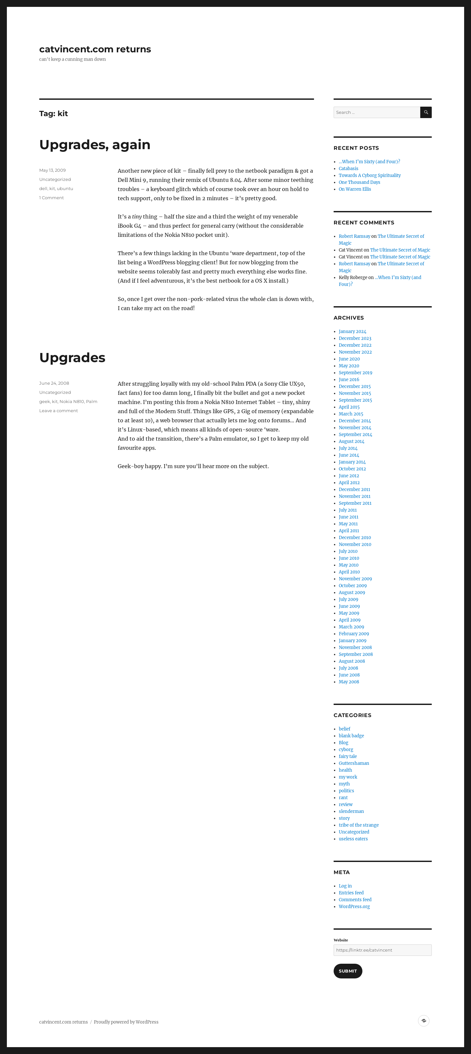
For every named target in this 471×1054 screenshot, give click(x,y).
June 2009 (349, 606)
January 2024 (352, 331)
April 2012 (349, 482)
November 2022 (355, 352)
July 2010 (348, 551)
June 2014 (349, 455)
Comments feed (355, 900)
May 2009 (349, 613)
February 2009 (354, 634)
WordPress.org (354, 906)
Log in (345, 886)
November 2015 (355, 393)
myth (344, 784)
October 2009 (353, 585)
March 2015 (351, 414)
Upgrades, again (95, 144)
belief (344, 729)
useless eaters (353, 839)
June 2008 (349, 675)
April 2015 (349, 407)
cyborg (346, 749)
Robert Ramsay (354, 236)
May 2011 (348, 524)
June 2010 (349, 558)
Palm (91, 401)
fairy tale (348, 756)
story (344, 818)
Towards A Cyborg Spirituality (370, 175)
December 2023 (355, 338)
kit (52, 188)
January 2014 (352, 462)
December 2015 (355, 386)
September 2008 (356, 654)
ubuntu (65, 188)
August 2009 (352, 592)
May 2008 (349, 682)
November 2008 (355, 647)
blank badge (351, 736)
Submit (348, 971)
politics (346, 791)
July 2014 (348, 448)
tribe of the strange (359, 825)
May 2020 (349, 366)
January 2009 (353, 640)
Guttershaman (354, 763)
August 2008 (352, 661)
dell (43, 188)
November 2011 (355, 496)
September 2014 (355, 434)
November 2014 (355, 427)
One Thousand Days (359, 182)
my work (348, 777)
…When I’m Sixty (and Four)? (369, 162)
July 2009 (348, 599)
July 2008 (348, 668)
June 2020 (349, 359)
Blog (343, 743)
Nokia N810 (72, 401)
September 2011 (355, 503)
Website (341, 940)
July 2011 (348, 510)
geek (44, 401)
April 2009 (350, 620)
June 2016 (349, 379)
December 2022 (355, 345)
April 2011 (349, 531)
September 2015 (355, 400)
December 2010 (355, 537)
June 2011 (348, 517)
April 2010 (349, 572)
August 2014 (351, 441)
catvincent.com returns (95, 49)
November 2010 (355, 544)
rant (343, 797)
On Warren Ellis (355, 189)
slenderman (351, 811)
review (346, 804)
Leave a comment (58, 410)
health (345, 770)
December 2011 (354, 489)
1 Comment (51, 197)
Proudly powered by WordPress (126, 1022)
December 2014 (355, 421)
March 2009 (351, 627)
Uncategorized (55, 179)
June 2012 (349, 476)
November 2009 (355, 579)
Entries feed (351, 893)
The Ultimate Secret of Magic (400, 250)
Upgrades (72, 357)
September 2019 (356, 373)
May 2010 (348, 565)
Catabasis (348, 168)
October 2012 (352, 469)
